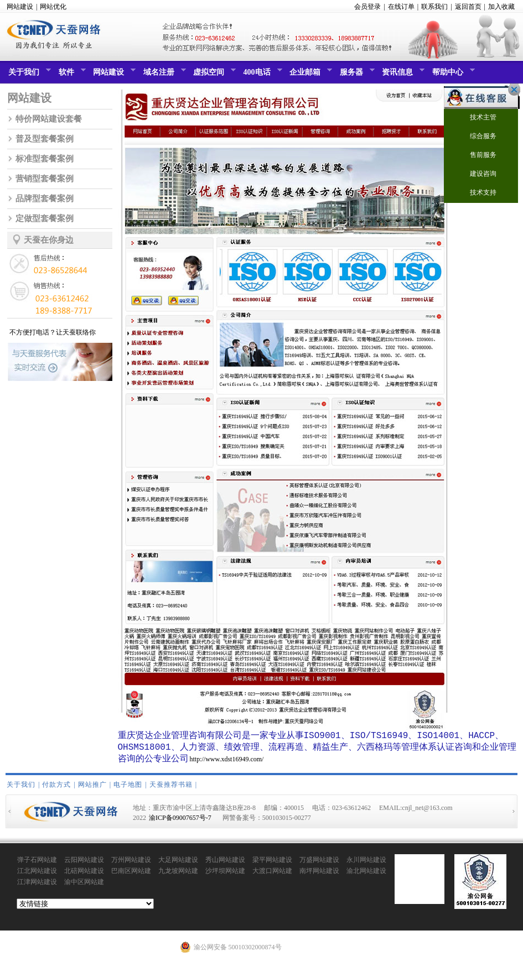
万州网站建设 (131, 863)
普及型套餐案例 (44, 138)
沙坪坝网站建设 (225, 874)
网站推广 (92, 788)
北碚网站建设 (84, 874)
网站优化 (53, 7)
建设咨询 (476, 174)
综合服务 (476, 137)
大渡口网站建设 (272, 874)
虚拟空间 (213, 74)
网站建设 (20, 7)
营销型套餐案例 (44, 178)
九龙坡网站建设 (178, 874)
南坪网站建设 (319, 874)
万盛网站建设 (319, 863)
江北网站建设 (37, 874)
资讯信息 (401, 74)
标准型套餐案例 (44, 158)
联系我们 (434, 7)
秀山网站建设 (225, 863)
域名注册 (163, 74)
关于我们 (28, 74)
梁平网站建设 (272, 863)
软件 (71, 74)
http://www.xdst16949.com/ (227, 762)
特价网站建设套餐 (48, 118)
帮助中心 (452, 74)
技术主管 (476, 118)
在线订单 (401, 7)
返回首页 (468, 7)
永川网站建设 (366, 863)
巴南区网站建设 (131, 874)
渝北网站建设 (366, 874)
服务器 (356, 74)
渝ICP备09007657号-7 (180, 821)
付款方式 (56, 788)
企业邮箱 (309, 74)
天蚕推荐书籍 (171, 788)
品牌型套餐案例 (44, 198)
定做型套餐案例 (44, 218)
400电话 (261, 74)
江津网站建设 (37, 885)
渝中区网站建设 (84, 885)
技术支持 (476, 193)
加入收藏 (501, 7)
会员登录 (367, 7)
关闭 (511, 89)
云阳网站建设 (84, 863)
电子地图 (127, 788)
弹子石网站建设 (37, 863)
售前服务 (476, 155)
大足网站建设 (178, 863)
